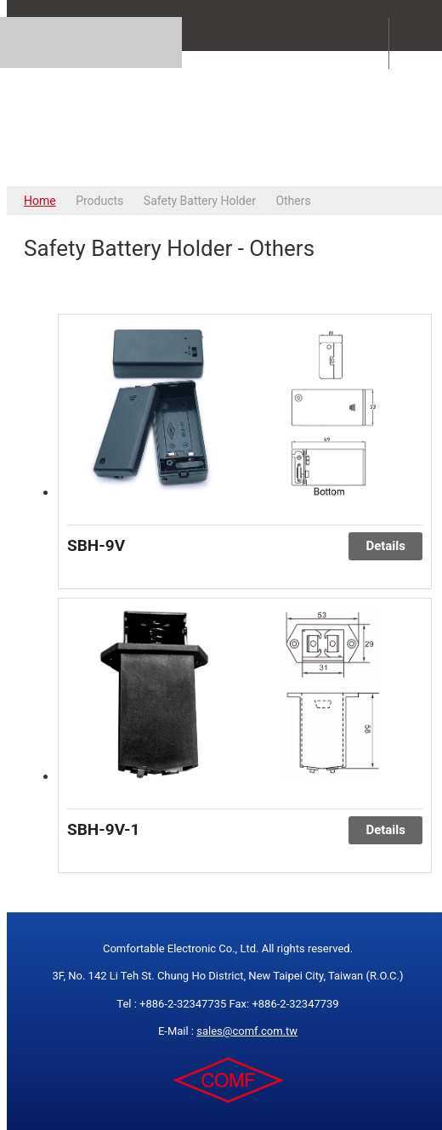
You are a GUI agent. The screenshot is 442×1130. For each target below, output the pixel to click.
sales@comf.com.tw (247, 1031)
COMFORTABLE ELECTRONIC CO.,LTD (228, 118)
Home (40, 200)
